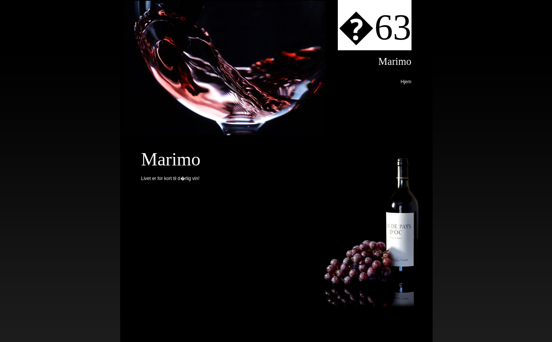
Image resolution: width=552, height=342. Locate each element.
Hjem (405, 81)
